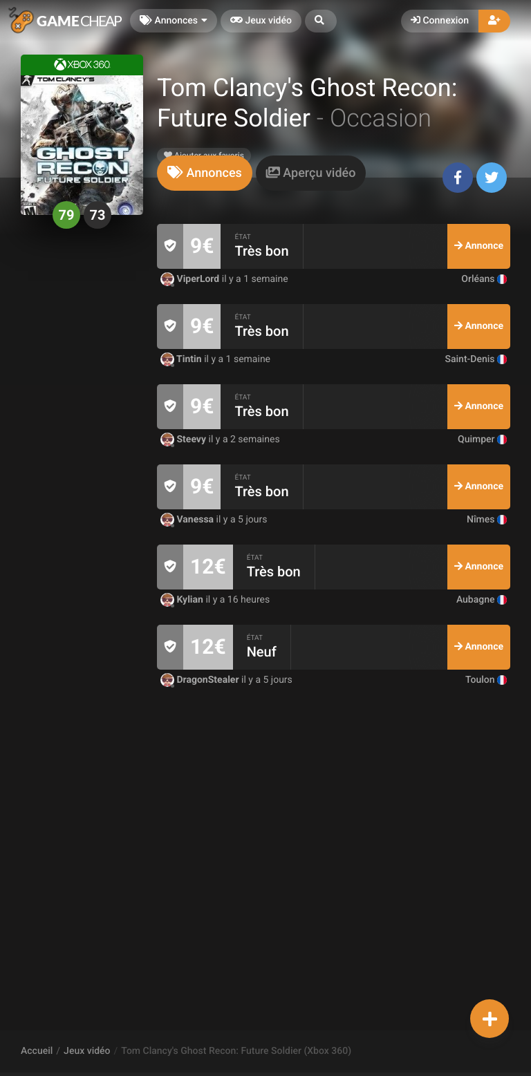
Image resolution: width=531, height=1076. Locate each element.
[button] (321, 21)
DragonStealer (200, 680)
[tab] (204, 173)
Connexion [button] (440, 20)
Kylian (182, 599)
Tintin (182, 359)
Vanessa (188, 519)
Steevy (184, 439)
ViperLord (191, 279)
